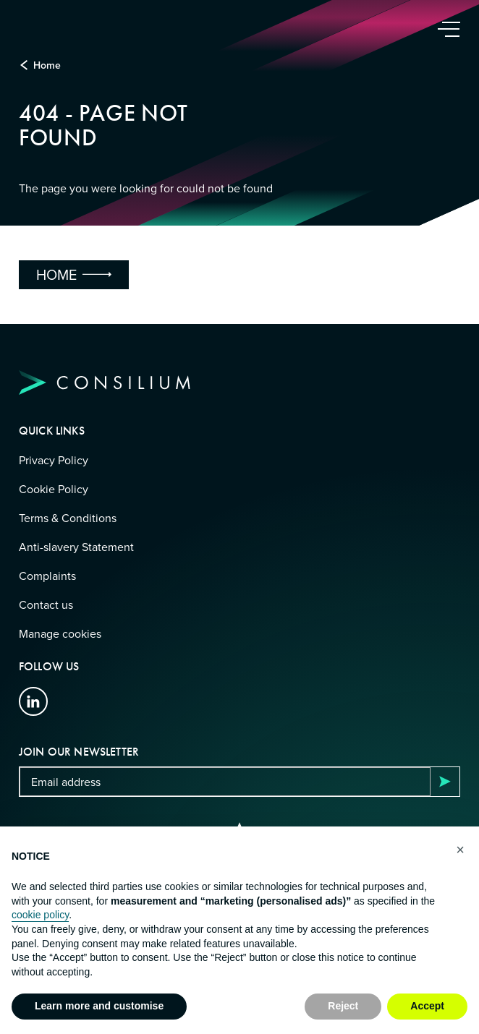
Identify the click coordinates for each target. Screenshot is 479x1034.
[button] (460, 849)
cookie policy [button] (40, 914)
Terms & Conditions (67, 518)
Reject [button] (343, 1006)
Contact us (46, 604)
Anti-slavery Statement (76, 547)
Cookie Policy (53, 489)
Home (47, 65)
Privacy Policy (53, 460)
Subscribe (445, 781)
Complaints (47, 576)
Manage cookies (60, 633)
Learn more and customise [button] (99, 1006)
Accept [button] (427, 1006)
